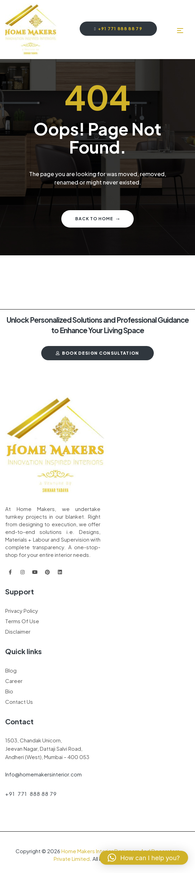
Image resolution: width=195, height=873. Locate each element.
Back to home (97, 218)
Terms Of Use (22, 621)
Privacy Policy (21, 610)
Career (14, 680)
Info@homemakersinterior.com (43, 774)
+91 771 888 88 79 (31, 793)
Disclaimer (17, 631)
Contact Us (19, 701)
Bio (9, 691)
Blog (11, 670)
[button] (143, 858)
